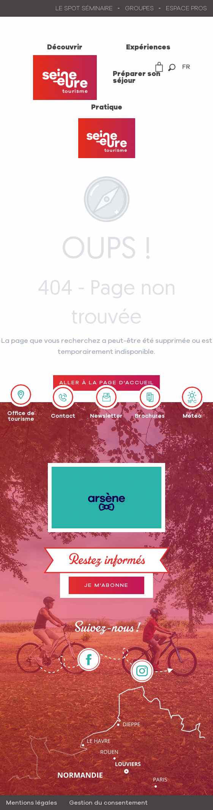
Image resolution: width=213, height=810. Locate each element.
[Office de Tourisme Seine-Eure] (106, 138)
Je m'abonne (106, 585)
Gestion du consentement (108, 803)
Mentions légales (31, 803)
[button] (171, 67)
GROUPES (139, 8)
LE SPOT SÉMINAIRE (84, 8)
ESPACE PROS (186, 8)
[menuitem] (65, 47)
